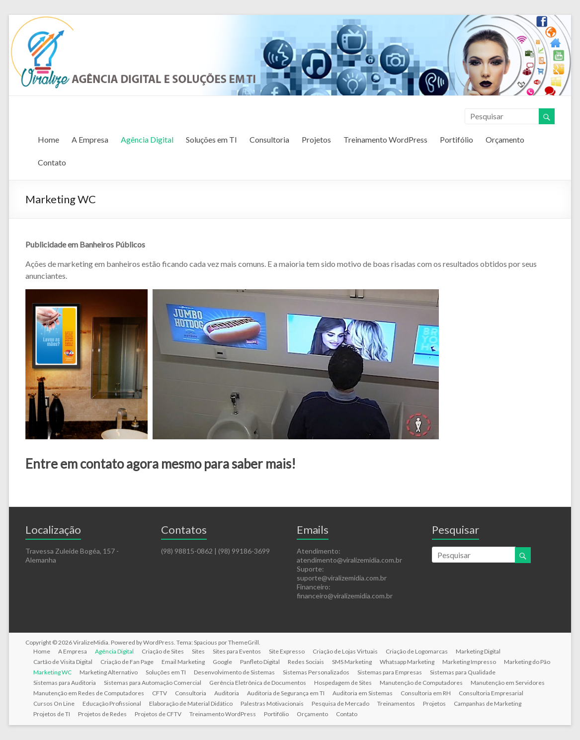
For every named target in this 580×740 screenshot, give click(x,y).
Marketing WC (52, 672)
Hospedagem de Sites (343, 682)
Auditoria (226, 693)
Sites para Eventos (237, 651)
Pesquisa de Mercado (340, 703)
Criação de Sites (163, 651)
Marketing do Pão (527, 661)
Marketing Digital (478, 651)
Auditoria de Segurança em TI (286, 693)
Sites (198, 651)
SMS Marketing (352, 661)
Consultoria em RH (426, 693)
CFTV (159, 693)
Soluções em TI (211, 139)
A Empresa (90, 139)
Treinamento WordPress (385, 139)
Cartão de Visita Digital (62, 661)
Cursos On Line (54, 703)
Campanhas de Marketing (487, 703)
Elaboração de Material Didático (191, 703)
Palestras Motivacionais (272, 703)
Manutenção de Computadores (421, 682)
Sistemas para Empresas (389, 672)
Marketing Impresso (469, 661)
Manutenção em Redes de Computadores (88, 693)
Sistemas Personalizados (316, 672)
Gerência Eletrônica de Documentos (257, 682)
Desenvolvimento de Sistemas (234, 672)
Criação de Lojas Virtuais (345, 651)
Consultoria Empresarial (491, 693)
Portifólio (456, 139)
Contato (52, 162)
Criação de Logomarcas (417, 651)
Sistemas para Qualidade (463, 672)
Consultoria (269, 139)
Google (222, 661)
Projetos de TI (51, 714)
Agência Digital (147, 139)
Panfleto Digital (260, 661)
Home (48, 139)
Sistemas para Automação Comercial (152, 682)
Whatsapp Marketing (407, 661)
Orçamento (505, 139)
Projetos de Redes (102, 714)
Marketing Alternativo (109, 672)
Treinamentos (396, 703)
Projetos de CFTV (158, 714)
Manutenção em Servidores (508, 682)
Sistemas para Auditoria (64, 682)
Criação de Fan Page (127, 661)
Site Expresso (287, 651)
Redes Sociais (306, 661)
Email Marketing (183, 661)
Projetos (316, 139)
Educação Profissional (112, 703)
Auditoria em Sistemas (362, 693)
